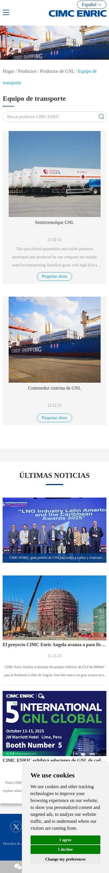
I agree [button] (65, 840)
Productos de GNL (57, 71)
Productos (27, 71)
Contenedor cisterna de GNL (54, 388)
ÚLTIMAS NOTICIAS (54, 475)
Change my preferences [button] (65, 859)
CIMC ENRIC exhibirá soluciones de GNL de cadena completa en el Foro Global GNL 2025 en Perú (54, 760)
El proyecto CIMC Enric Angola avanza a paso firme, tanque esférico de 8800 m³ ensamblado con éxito (54, 644)
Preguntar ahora (54, 276)
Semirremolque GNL (54, 222)
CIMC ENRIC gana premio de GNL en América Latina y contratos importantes (57, 558)
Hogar (8, 71)
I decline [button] (65, 849)
